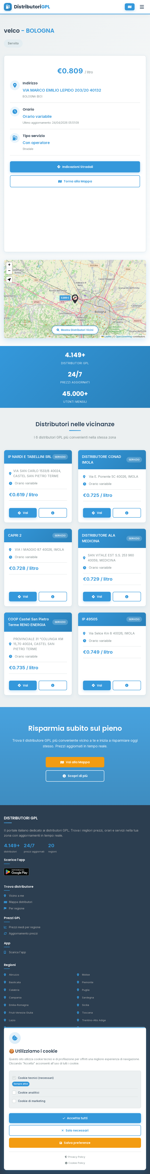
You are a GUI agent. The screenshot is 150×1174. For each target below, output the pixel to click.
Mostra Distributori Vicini (75, 330)
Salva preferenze (75, 1144)
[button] (75, 299)
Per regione (14, 908)
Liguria (10, 1027)
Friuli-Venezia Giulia (18, 1012)
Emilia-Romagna (16, 1004)
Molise (83, 974)
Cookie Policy (75, 1164)
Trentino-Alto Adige (91, 1020)
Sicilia (83, 1004)
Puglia (83, 989)
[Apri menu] (142, 7)
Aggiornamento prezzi (21, 933)
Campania (12, 997)
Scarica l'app (15, 952)
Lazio (9, 1020)
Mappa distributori (18, 902)
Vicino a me (14, 895)
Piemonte (85, 982)
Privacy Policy (75, 1158)
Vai (23, 513)
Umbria (84, 1027)
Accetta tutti (75, 1120)
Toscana (85, 1012)
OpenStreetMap (124, 336)
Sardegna (85, 997)
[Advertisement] (75, 214)
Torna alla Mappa (75, 181)
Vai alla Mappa (75, 762)
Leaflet (106, 336)
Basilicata (12, 982)
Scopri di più (75, 776)
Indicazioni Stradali (75, 167)
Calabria (11, 989)
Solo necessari (75, 1132)
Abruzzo (11, 974)
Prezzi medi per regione (22, 927)
